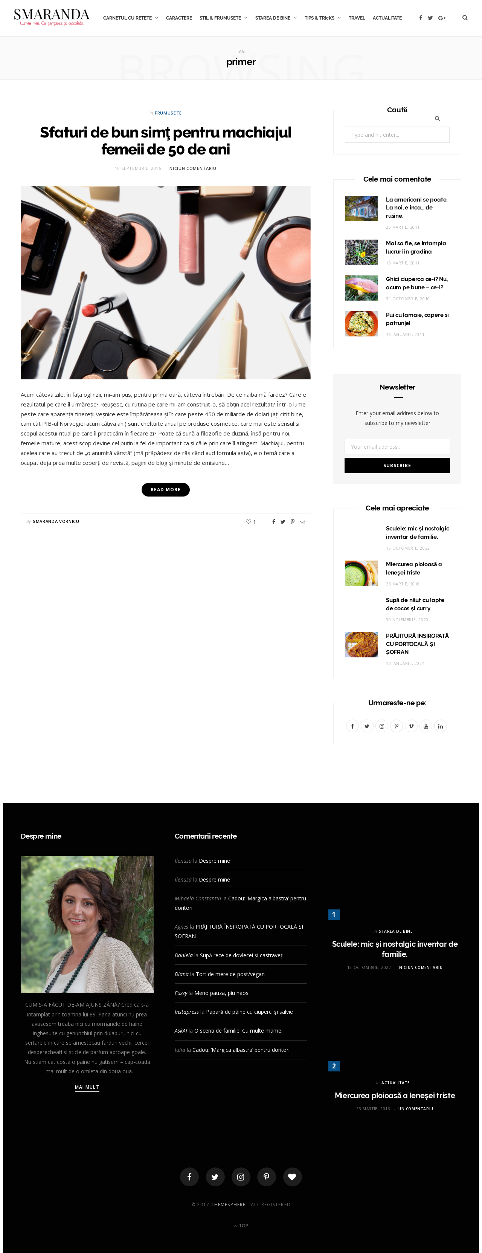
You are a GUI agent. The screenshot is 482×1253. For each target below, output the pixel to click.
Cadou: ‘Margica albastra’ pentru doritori (241, 1049)
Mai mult (87, 1087)
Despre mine (214, 860)
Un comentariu (415, 1108)
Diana (182, 974)
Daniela (184, 955)
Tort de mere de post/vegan (230, 974)
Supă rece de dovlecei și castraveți (242, 955)
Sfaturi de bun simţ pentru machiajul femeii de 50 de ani (165, 140)
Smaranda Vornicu (56, 521)
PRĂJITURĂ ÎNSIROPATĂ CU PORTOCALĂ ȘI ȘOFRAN (417, 644)
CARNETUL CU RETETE (127, 18)
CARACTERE (179, 18)
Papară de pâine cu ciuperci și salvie (249, 1011)
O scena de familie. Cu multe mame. (238, 1030)
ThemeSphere (228, 1204)
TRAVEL (357, 18)
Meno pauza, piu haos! (222, 992)
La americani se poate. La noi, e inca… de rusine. (416, 208)
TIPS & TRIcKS (319, 18)
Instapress (187, 1011)
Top (241, 1225)
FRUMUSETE (168, 113)
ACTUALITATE (387, 18)
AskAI (181, 1030)
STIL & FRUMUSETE (220, 18)
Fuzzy (181, 992)
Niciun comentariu (192, 168)
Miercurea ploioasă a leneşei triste (395, 1095)
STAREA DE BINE (272, 18)
